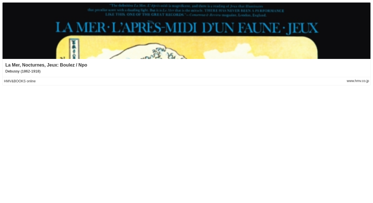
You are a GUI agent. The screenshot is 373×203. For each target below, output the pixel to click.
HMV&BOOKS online (20, 81)
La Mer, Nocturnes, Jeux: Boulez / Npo (46, 65)
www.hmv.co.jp (358, 81)
